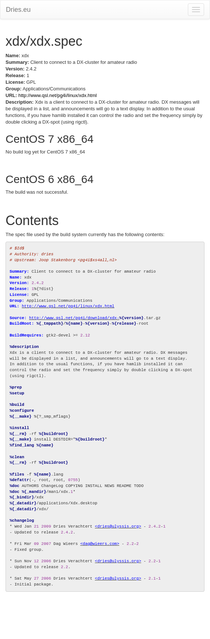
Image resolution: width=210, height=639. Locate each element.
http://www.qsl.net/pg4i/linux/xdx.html (57, 95)
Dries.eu (18, 9)
